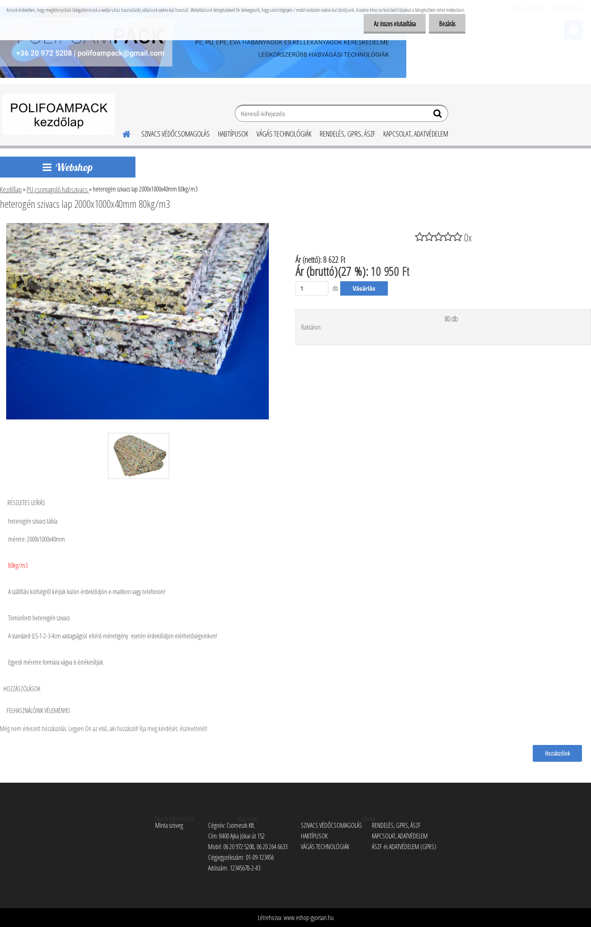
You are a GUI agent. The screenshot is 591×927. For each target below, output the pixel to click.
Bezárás (447, 23)
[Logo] (58, 114)
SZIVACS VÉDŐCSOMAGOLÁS (175, 134)
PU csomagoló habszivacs (58, 189)
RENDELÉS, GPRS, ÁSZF (347, 134)
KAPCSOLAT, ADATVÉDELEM (415, 134)
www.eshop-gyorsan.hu (309, 917)
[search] (438, 115)
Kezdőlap (11, 189)
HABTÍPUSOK (233, 134)
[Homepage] (121, 132)
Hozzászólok (557, 753)
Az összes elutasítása (394, 23)
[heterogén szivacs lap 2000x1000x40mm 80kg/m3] (137, 226)
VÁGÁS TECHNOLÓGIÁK (284, 134)
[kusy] (312, 288)
